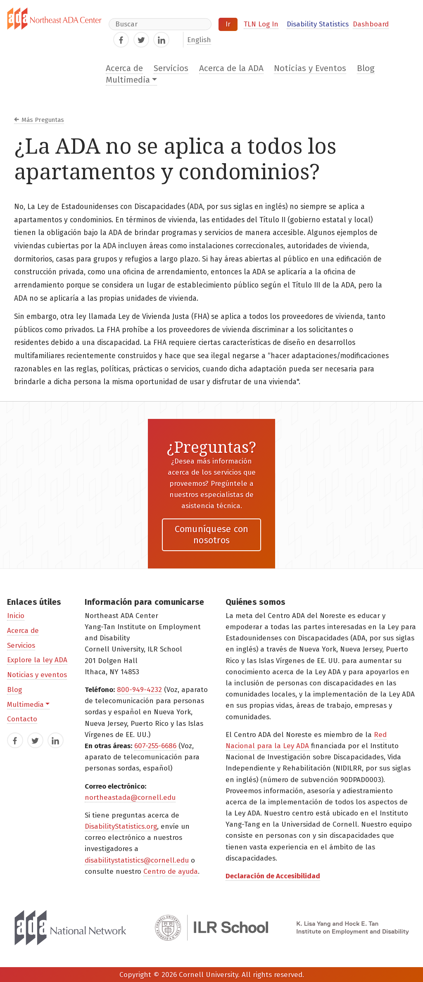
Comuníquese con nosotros (212, 534)
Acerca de (124, 68)
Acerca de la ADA (231, 68)
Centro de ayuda (170, 871)
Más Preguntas (42, 120)
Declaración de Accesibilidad (273, 876)
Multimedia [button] (128, 80)
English (199, 40)
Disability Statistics (318, 24)
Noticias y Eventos (310, 68)
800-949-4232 (139, 689)
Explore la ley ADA (37, 660)
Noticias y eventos (37, 675)
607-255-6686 (155, 746)
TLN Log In (261, 24)
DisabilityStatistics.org (121, 826)
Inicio (15, 615)
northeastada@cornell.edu (130, 797)
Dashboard (371, 24)
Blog (366, 68)
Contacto (22, 719)
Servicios (171, 68)
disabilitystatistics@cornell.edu (137, 860)
